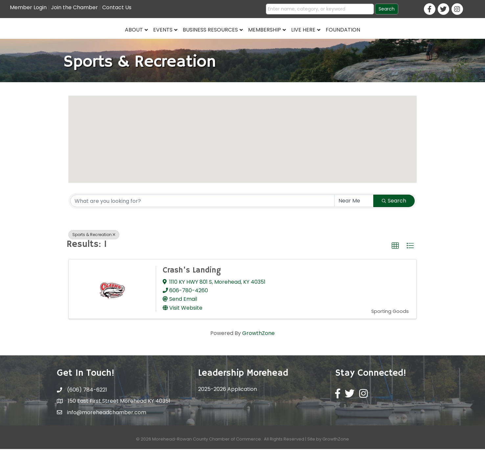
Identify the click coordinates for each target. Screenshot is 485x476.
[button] (242, 160)
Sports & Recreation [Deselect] (93, 261)
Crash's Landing (192, 297)
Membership (315, 41)
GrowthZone (258, 360)
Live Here (354, 41)
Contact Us (116, 7)
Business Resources (160, 41)
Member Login (28, 7)
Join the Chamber (74, 7)
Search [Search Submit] (394, 227)
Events (112, 41)
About (84, 41)
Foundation (393, 41)
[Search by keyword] (202, 228)
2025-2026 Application (227, 416)
